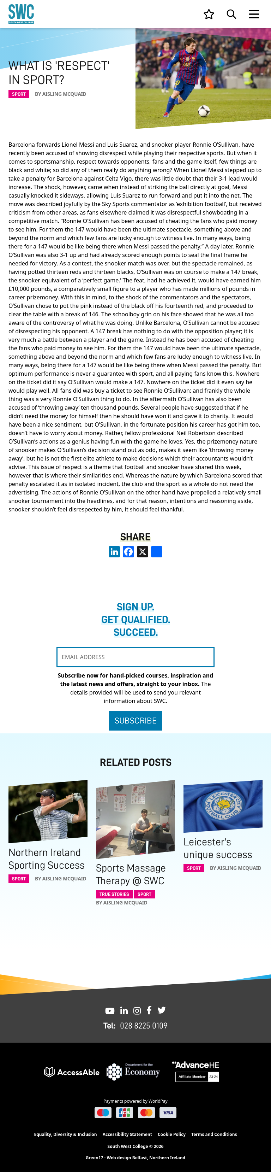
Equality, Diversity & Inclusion (65, 1134)
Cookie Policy (172, 1134)
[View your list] (208, 14)
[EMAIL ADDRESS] (135, 657)
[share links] (156, 551)
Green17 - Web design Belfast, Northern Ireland (135, 1158)
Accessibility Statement (127, 1134)
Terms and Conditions (214, 1134)
